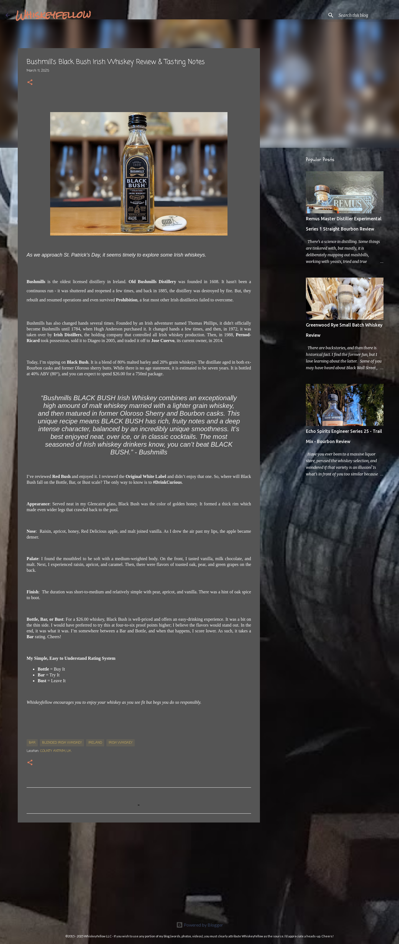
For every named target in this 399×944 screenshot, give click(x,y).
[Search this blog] (365, 15)
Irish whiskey (120, 742)
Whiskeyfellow (53, 14)
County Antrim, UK (55, 751)
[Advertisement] (139, 869)
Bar (32, 742)
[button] (30, 83)
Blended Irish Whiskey (62, 742)
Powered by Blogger (199, 924)
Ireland (95, 742)
